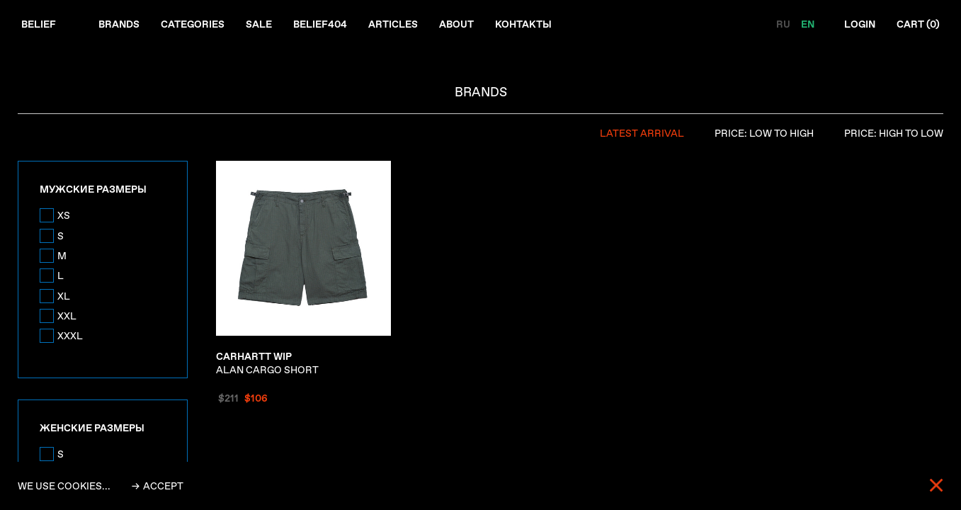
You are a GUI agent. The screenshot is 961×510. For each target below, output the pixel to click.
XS (63, 215)
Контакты (523, 24)
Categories (192, 24)
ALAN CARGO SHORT (267, 363)
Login (859, 24)
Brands (119, 24)
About (456, 24)
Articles (393, 24)
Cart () (918, 24)
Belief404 (320, 24)
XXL (66, 316)
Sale (259, 24)
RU (784, 24)
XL (63, 296)
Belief (38, 24)
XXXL (70, 335)
